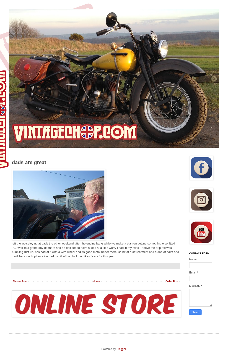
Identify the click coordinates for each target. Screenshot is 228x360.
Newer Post (20, 281)
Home (96, 281)
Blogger (121, 349)
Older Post (172, 281)
